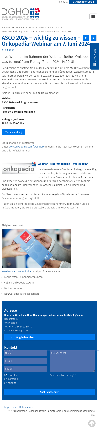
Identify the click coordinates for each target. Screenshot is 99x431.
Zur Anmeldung (13, 132)
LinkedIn (10, 375)
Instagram (11, 379)
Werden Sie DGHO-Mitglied (17, 271)
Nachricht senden (49, 392)
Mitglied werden (22, 337)
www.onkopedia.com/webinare (27, 146)
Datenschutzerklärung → (63, 375)
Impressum (10, 407)
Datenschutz (26, 407)
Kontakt (63, 1)
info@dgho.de (20, 330)
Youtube (10, 383)
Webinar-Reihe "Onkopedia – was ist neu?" (63, 163)
